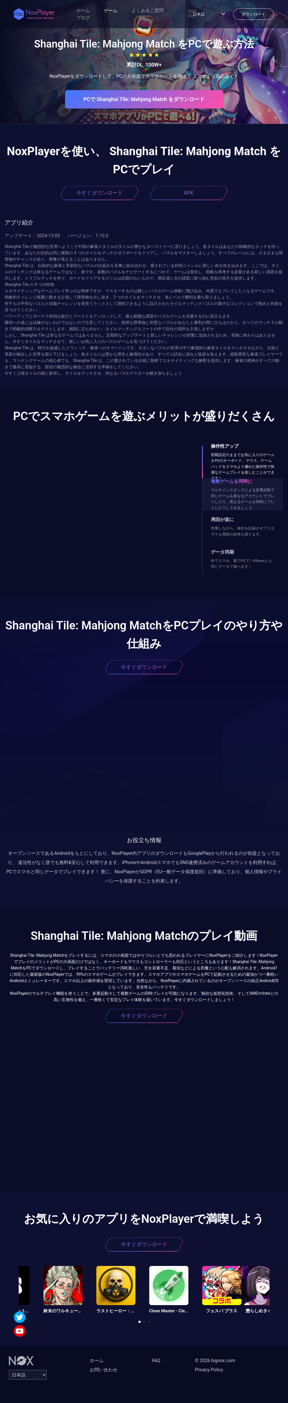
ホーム (83, 10)
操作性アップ (225, 446)
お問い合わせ (103, 1369)
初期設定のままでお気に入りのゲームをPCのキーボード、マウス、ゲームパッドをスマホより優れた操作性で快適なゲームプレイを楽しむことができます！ (242, 467)
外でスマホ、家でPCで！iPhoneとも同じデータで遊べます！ (241, 564)
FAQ (156, 1360)
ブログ (83, 17)
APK (188, 193)
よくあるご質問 (147, 10)
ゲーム (111, 10)
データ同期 (222, 552)
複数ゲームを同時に (231, 481)
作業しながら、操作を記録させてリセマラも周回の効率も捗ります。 (242, 531)
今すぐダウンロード (99, 193)
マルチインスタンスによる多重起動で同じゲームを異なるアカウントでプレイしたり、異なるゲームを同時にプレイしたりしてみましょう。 (242, 499)
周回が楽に (222, 519)
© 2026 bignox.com (215, 1360)
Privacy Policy (209, 1369)
